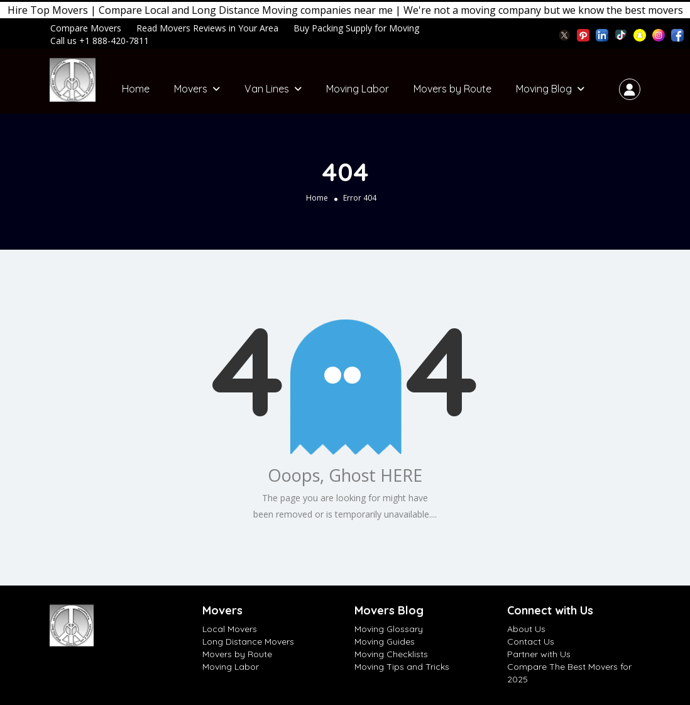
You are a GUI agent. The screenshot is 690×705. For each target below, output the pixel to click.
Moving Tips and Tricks (401, 666)
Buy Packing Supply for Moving (356, 28)
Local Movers (229, 629)
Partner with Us (539, 654)
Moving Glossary (388, 629)
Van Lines (266, 88)
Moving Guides (384, 641)
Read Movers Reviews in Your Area (207, 28)
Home (136, 88)
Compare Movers (85, 28)
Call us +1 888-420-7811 (99, 41)
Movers (190, 88)
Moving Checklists (391, 654)
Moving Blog (544, 88)
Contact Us (530, 641)
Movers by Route (452, 88)
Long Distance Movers (248, 641)
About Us (526, 629)
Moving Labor (357, 88)
